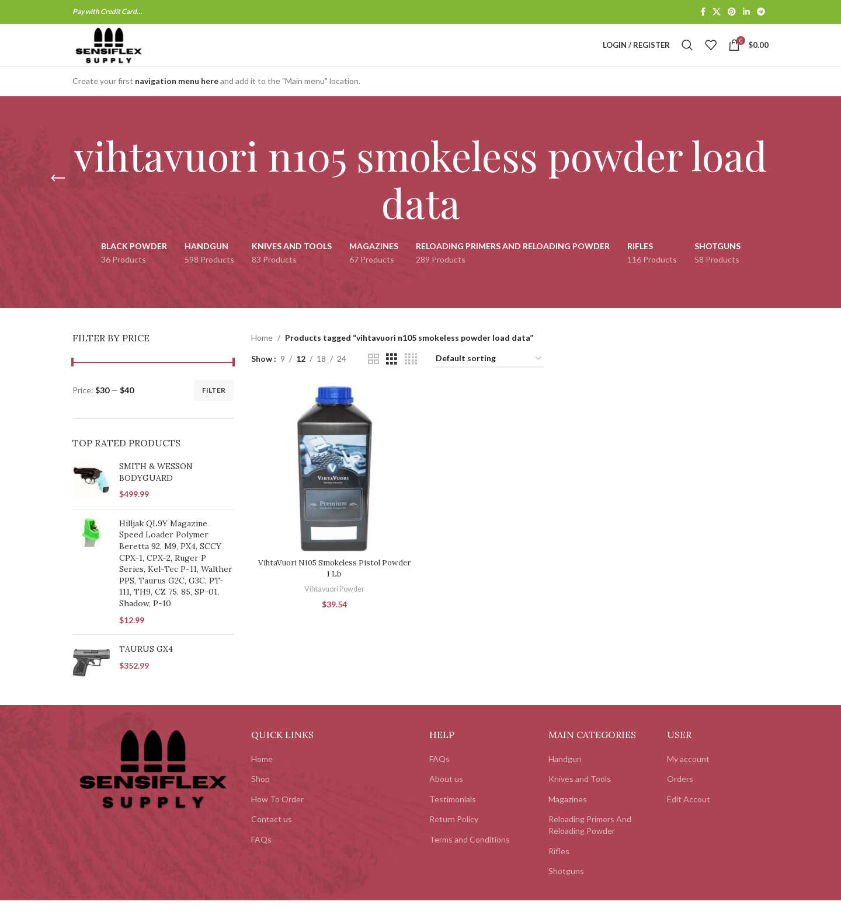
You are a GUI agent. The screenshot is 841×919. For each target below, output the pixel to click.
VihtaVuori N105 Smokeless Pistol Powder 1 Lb (333, 585)
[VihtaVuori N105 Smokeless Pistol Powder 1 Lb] (333, 486)
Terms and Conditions (469, 858)
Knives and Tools (579, 798)
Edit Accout (688, 818)
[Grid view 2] (373, 378)
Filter (213, 408)
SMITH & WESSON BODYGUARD (156, 491)
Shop (260, 798)
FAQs (261, 858)
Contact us (271, 838)
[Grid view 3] (391, 378)
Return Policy (453, 838)
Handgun (565, 777)
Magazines (567, 818)
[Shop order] (489, 377)
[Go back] (57, 197)
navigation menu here (176, 100)
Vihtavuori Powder (333, 605)
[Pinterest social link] (731, 12)
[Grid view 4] (411, 378)
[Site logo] (126, 54)
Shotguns (566, 890)
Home (262, 357)
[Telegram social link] (761, 12)
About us (446, 798)
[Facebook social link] (703, 12)
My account (688, 777)
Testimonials (452, 818)
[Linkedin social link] (746, 12)
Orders (680, 798)
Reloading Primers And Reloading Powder (589, 844)
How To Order (277, 818)
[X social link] (716, 12)
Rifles (558, 870)
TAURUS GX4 (146, 668)
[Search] (687, 55)
